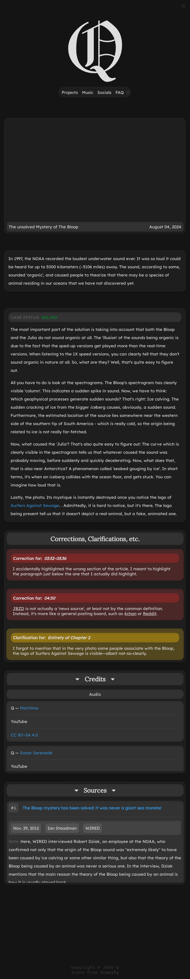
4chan (130, 613)
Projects (70, 92)
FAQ (119, 92)
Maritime (29, 707)
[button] (183, 6)
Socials (104, 92)
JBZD (18, 608)
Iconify (109, 972)
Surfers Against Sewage (35, 505)
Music (87, 92)
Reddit (149, 613)
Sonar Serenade (36, 752)
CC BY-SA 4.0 (24, 734)
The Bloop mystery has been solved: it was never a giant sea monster (92, 807)
